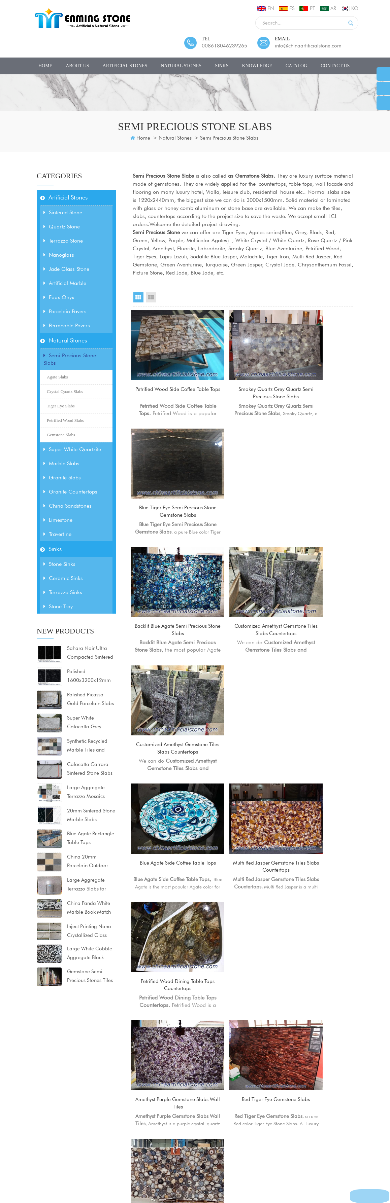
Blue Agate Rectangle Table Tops (90, 838)
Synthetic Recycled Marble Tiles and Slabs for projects (87, 746)
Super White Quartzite (72, 449)
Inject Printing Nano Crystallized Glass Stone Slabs (89, 931)
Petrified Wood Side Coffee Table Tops (166, 376)
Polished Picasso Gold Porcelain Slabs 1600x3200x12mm (90, 700)
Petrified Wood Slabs (65, 420)
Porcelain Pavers (65, 311)
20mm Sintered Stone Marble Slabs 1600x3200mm (91, 816)
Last (295, 951)
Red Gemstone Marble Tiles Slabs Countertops (320, 794)
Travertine (57, 534)
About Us (77, 65)
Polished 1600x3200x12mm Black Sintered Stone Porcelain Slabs (89, 676)
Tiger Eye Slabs (61, 405)
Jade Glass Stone (66, 269)
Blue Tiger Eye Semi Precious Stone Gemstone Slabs (320, 376)
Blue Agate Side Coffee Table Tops (166, 585)
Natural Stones (181, 65)
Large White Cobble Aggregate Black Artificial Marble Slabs (89, 954)
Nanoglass (58, 255)
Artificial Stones (125, 65)
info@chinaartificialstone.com (308, 46)
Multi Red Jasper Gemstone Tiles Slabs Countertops (243, 585)
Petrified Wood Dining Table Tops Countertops (319, 585)
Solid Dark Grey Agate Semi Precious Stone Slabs (320, 689)
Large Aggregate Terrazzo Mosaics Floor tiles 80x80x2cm (86, 793)
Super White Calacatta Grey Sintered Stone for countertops (86, 723)
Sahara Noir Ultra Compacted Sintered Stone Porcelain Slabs (91, 653)
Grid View (138, 297)
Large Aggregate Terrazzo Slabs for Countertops (86, 885)
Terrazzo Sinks (62, 592)
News (150, 1172)
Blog (168, 1172)
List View (151, 297)
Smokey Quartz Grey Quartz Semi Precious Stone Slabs (243, 376)
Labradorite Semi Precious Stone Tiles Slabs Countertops (320, 899)
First (192, 951)
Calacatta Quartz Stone (139, 1124)
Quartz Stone (61, 226)
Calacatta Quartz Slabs (139, 1114)
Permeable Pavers (66, 325)
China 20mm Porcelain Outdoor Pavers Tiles (87, 862)
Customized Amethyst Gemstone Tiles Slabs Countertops (243, 481)
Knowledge (257, 65)
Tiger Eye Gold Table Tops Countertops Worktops (243, 794)
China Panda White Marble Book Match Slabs (89, 908)
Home (45, 65)
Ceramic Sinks (63, 578)
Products (95, 1172)
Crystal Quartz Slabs (65, 391)
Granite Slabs (62, 477)
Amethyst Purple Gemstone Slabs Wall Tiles (166, 689)
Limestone (57, 520)
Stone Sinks (59, 564)
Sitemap (190, 1172)
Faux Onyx (58, 297)
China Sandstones (67, 506)
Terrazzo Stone (63, 241)
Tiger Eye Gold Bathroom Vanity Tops (166, 794)
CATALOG (296, 65)
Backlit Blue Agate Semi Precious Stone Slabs (166, 480)
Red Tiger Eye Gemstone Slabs (243, 689)
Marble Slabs (61, 463)
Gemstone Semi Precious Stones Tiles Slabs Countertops (90, 977)
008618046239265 (224, 46)
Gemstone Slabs (61, 434)
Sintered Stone (62, 212)
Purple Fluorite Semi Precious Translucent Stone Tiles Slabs (166, 899)
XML (211, 1172)
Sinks (221, 65)
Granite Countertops (70, 491)
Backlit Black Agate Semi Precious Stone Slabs (243, 895)
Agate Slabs (57, 376)
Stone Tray (58, 606)
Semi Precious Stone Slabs (229, 138)
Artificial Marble (64, 283)
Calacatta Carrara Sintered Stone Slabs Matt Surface (89, 769)
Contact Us (335, 65)
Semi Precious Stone (156, 232)
